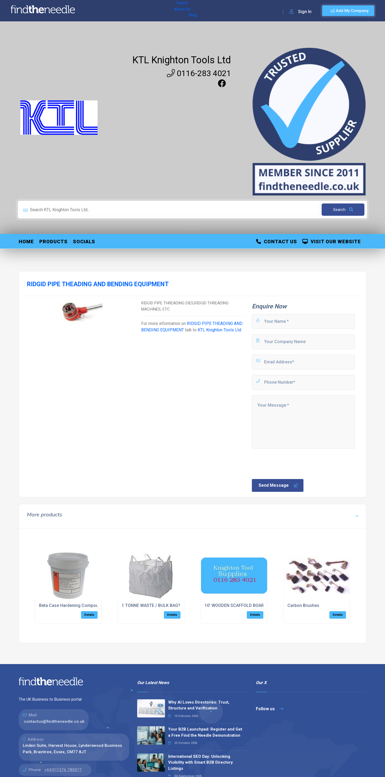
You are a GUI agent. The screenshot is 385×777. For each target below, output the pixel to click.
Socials (84, 241)
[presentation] (291, 463)
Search (343, 209)
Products (53, 241)
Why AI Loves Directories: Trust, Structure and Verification (198, 705)
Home (94, 10)
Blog (133, 10)
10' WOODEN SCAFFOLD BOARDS (237, 605)
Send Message (278, 485)
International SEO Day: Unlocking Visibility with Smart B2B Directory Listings (200, 762)
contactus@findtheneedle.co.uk (54, 721)
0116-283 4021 (199, 73)
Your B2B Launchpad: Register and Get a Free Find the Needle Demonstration (205, 732)
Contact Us (276, 241)
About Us (114, 10)
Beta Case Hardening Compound (71, 605)
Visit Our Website (331, 241)
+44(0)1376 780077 (63, 769)
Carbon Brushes (303, 605)
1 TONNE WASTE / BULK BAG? (151, 605)
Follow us (269, 708)
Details (89, 615)
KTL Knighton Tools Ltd (181, 60)
